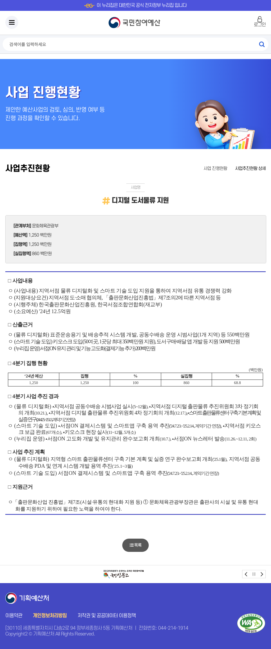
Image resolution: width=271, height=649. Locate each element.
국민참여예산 (136, 23)
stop (254, 574)
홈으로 (193, 168)
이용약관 (13, 616)
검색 (261, 44)
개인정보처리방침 (50, 616)
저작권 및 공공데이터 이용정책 (107, 616)
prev (246, 574)
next (261, 574)
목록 (135, 545)
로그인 (260, 24)
